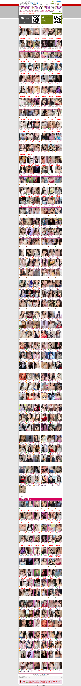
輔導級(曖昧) (32, 10)
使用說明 (46, 4)
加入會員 (40, 4)
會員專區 (34, 4)
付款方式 (52, 4)
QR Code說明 (59, 13)
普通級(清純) (38, 10)
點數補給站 (27, 4)
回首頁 (21, 4)
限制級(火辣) (27, 10)
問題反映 (58, 4)
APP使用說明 (54, 13)
